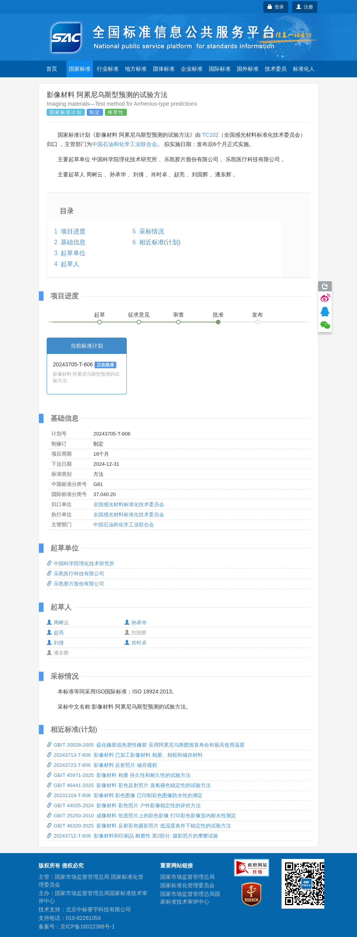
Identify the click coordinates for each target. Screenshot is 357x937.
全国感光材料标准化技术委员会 (128, 504)
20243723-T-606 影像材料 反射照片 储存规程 (102, 765)
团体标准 (164, 69)
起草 (99, 315)
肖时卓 (135, 643)
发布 (257, 315)
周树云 (58, 622)
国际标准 (220, 69)
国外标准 (248, 69)
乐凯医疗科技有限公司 (75, 573)
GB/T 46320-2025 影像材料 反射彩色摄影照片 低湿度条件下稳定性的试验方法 (139, 826)
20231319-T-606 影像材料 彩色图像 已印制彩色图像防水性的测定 (125, 795)
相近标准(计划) (160, 242)
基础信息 (73, 242)
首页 (51, 69)
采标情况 (151, 231)
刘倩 (55, 643)
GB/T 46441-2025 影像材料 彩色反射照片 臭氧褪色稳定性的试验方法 (129, 785)
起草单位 (73, 253)
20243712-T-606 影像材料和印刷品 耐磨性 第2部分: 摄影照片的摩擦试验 (132, 836)
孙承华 (135, 622)
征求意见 (139, 315)
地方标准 (136, 69)
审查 (178, 315)
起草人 (70, 264)
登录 (276, 7)
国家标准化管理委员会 (187, 885)
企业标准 (192, 69)
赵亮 (55, 633)
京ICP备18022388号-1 (87, 926)
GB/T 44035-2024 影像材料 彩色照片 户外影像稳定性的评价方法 (124, 805)
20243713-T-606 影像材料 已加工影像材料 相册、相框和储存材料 (125, 755)
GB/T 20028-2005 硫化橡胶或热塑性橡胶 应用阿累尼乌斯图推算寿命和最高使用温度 (146, 745)
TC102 (210, 135)
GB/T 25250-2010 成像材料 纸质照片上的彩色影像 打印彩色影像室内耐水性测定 (141, 816)
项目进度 (73, 231)
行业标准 (108, 69)
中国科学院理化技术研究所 (80, 563)
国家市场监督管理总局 (187, 877)
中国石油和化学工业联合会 (124, 144)
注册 (304, 7)
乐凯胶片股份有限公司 (75, 584)
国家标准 (80, 69)
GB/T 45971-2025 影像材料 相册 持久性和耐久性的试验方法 (119, 775)
